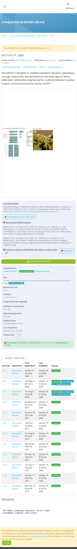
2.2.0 (4, 381)
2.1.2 (4, 391)
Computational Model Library (22, 35)
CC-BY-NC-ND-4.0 (10, 297)
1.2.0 (4, 465)
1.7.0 (4, 412)
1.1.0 (4, 475)
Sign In (70, 8)
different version (48, 342)
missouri (41, 67)
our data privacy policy (37, 536)
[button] (38, 143)
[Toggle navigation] (4, 6)
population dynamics (55, 67)
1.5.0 (4, 433)
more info (66, 250)
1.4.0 (4, 444)
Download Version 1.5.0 (38, 261)
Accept (7, 542)
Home (4, 35)
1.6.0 (4, 423)
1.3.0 (4, 454)
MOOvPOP (42, 35)
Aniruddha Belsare (23, 60)
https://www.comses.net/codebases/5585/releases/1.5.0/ (34, 211)
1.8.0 (4, 402)
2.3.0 (48, 48)
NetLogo (6, 309)
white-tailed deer (29, 67)
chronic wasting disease (11, 67)
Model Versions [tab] (15, 358)
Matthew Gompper (11, 271)
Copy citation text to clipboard (19, 217)
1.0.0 (4, 485)
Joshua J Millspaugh (43, 271)
